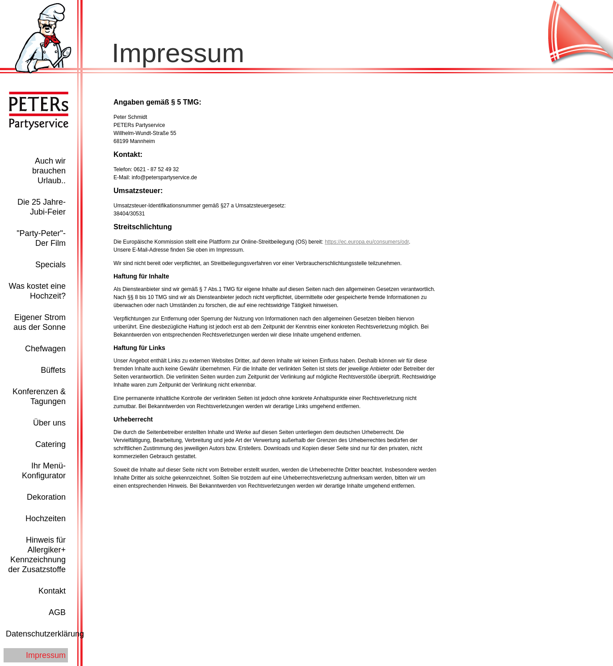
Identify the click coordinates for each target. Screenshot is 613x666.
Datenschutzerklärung (45, 633)
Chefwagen (45, 348)
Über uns (49, 422)
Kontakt (52, 590)
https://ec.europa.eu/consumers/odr (367, 242)
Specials (50, 264)
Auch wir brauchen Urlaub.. (49, 170)
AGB (57, 612)
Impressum (46, 655)
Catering (50, 444)
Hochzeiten (45, 518)
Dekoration (46, 497)
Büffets (53, 370)
